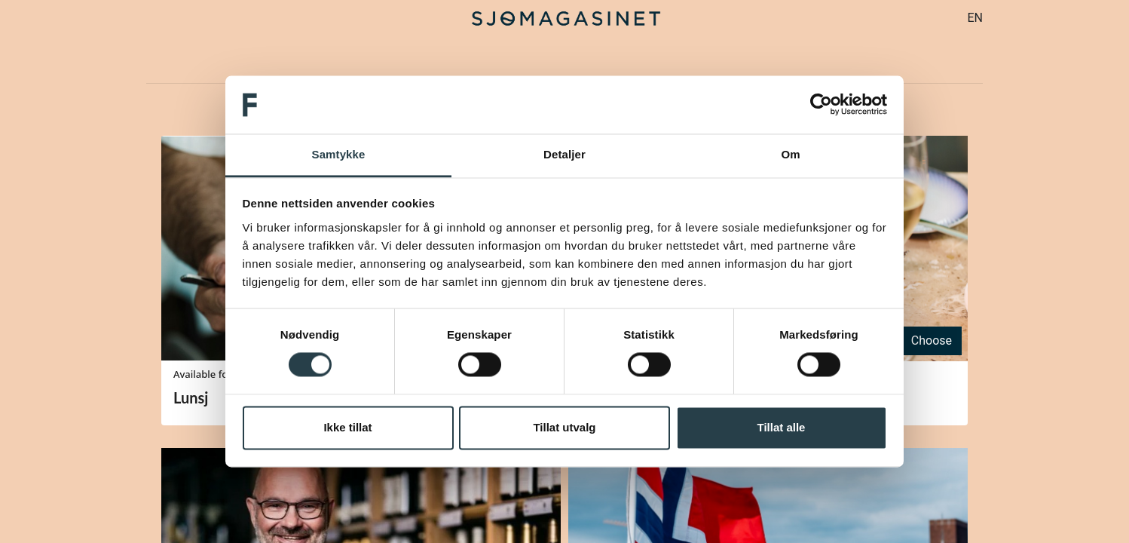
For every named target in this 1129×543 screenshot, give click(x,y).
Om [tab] (790, 154)
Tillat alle (781, 427)
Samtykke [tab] (339, 154)
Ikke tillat (347, 427)
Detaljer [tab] (564, 154)
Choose (931, 340)
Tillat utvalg (564, 427)
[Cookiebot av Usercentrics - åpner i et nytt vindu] (821, 105)
